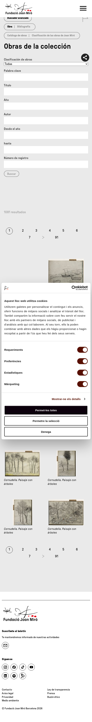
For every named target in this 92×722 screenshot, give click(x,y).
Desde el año (12, 128)
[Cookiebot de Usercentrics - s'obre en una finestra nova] (71, 287)
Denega (46, 431)
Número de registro (16, 158)
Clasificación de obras (18, 59)
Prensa (51, 693)
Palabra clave (12, 70)
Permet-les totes (46, 410)
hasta (7, 143)
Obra (9, 26)
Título (7, 85)
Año (6, 99)
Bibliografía (23, 26)
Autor (7, 114)
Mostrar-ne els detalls (66, 399)
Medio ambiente (10, 700)
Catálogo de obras (17, 35)
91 (56, 237)
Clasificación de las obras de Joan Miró (53, 35)
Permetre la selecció (46, 421)
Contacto (7, 689)
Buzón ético (53, 697)
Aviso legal (7, 693)
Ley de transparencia (58, 689)
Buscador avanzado (17, 18)
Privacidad (7, 697)
